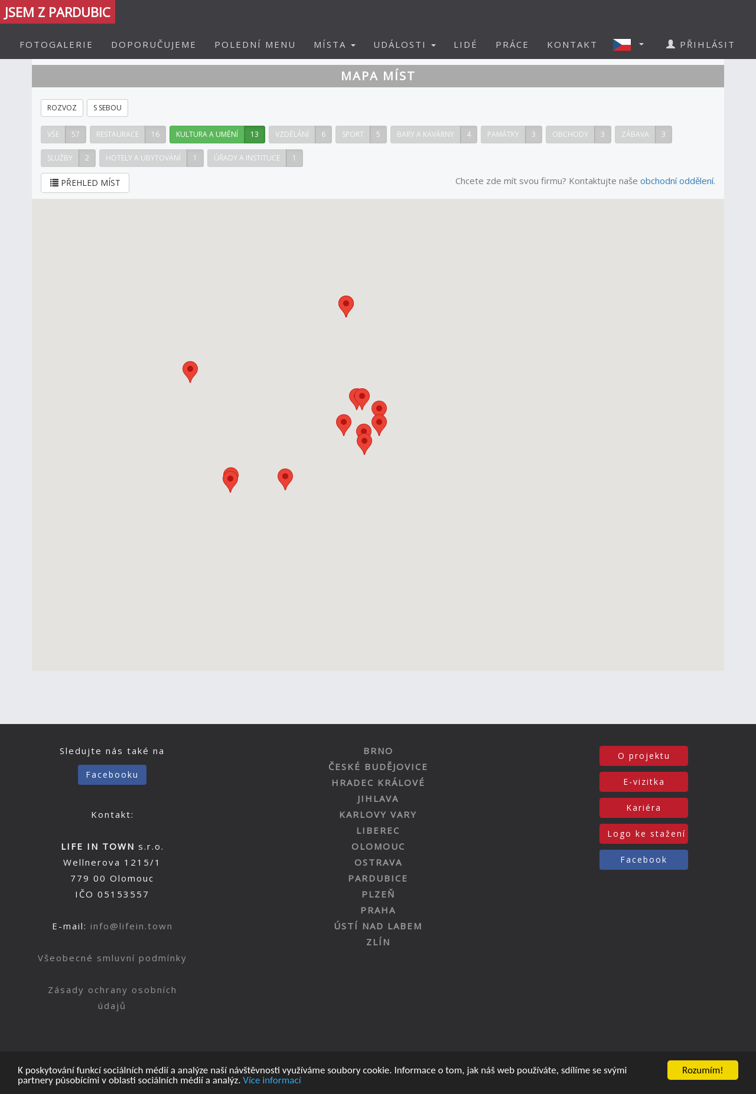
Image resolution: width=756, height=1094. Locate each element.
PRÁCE (512, 44)
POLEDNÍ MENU (255, 44)
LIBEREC (378, 830)
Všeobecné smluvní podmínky (112, 958)
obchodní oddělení (676, 180)
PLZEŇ (378, 894)
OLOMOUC (378, 846)
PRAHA (378, 910)
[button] (632, 44)
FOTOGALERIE (56, 44)
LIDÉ (466, 44)
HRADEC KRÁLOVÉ (378, 782)
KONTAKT (572, 44)
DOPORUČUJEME (154, 44)
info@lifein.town (131, 926)
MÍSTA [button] (335, 44)
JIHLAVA (378, 798)
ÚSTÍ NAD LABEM (378, 926)
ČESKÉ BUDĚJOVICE (378, 766)
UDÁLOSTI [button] (404, 44)
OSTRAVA (378, 862)
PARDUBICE (378, 878)
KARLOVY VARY (378, 814)
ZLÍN (378, 942)
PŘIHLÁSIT (700, 44)
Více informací (272, 1081)
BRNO (378, 750)
